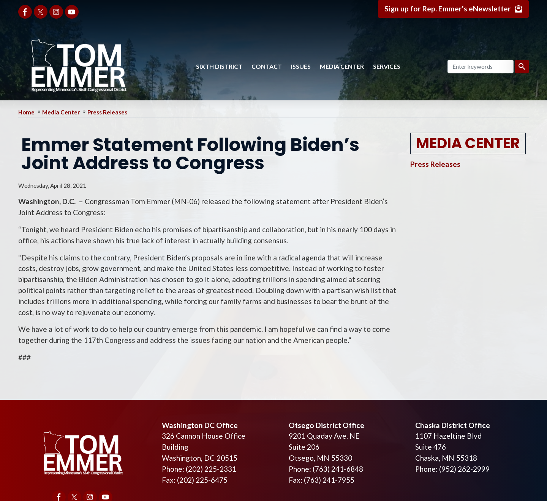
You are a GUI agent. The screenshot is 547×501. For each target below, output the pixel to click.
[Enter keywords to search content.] (480, 66)
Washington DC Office (200, 425)
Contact (266, 66)
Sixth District (219, 66)
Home (26, 112)
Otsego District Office (326, 425)
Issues (301, 66)
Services (386, 66)
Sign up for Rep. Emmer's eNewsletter (447, 8)
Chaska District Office (452, 425)
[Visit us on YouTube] (72, 12)
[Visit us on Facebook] (25, 12)
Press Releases (107, 112)
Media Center (342, 66)
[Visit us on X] (40, 12)
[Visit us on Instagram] (56, 12)
